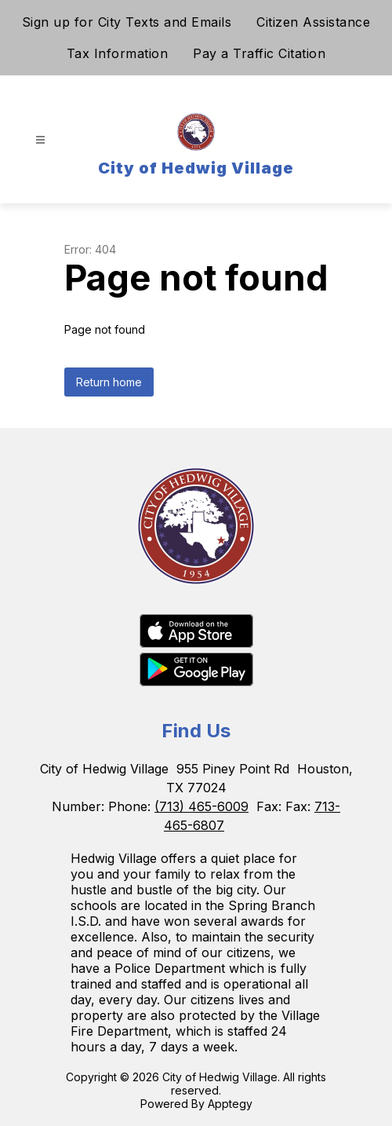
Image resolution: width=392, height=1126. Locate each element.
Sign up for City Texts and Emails (127, 22)
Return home (109, 382)
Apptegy (230, 1103)
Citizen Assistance (313, 22)
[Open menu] (40, 140)
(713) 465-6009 (201, 806)
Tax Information (118, 53)
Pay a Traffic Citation (259, 53)
